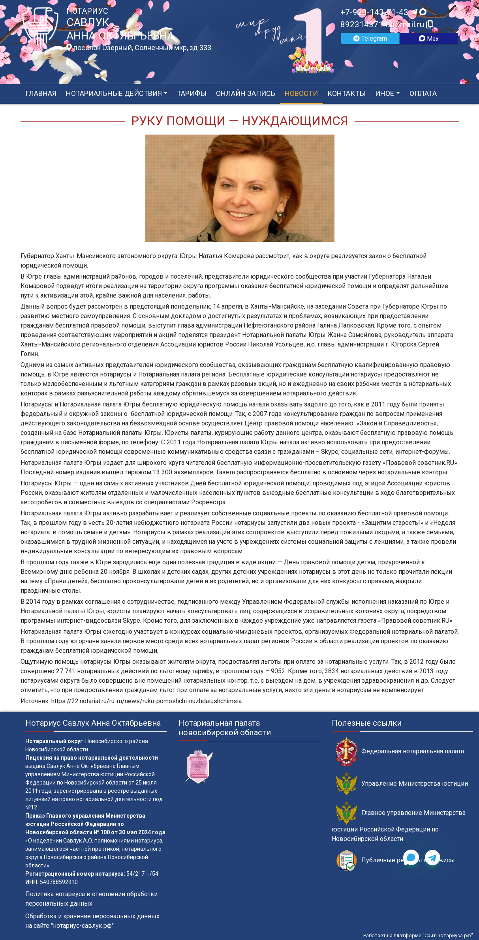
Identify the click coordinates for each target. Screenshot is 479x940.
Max (429, 39)
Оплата (423, 93)
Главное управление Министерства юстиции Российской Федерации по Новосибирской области (399, 822)
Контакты (346, 93)
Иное (384, 93)
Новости (301, 93)
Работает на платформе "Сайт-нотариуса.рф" (418, 935)
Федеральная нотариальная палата (400, 751)
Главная (40, 93)
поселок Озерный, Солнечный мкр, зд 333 (138, 48)
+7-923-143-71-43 (383, 12)
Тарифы (192, 93)
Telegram (370, 38)
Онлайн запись (245, 93)
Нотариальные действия (114, 93)
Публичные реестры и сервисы (395, 860)
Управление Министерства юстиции (402, 784)
